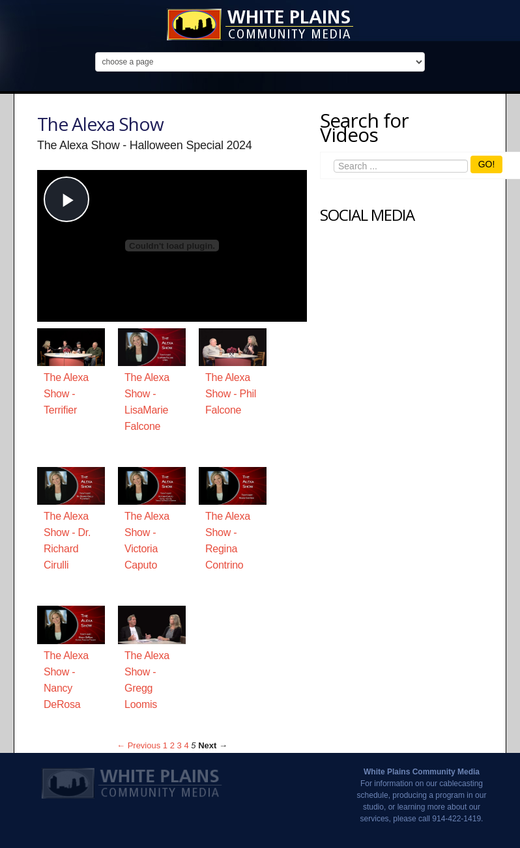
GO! (486, 164)
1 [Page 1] (165, 745)
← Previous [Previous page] (138, 745)
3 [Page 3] (179, 745)
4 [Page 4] (186, 745)
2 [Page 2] (172, 745)
